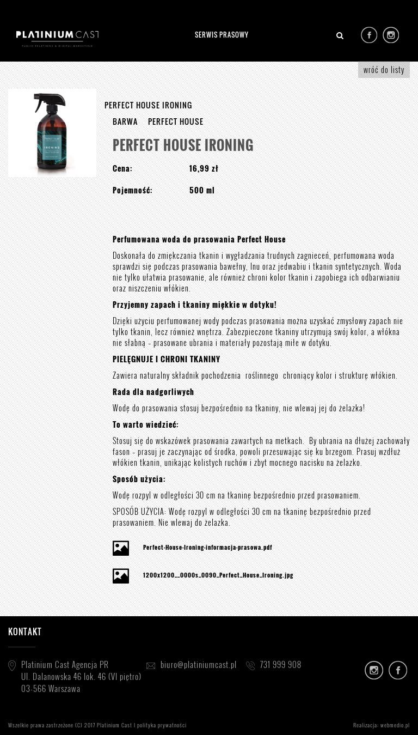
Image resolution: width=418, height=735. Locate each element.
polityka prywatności (162, 725)
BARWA (125, 121)
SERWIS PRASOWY (222, 34)
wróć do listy (384, 69)
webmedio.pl (395, 725)
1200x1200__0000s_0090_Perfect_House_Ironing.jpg (218, 574)
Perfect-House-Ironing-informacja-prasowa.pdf (207, 547)
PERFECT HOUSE (176, 121)
